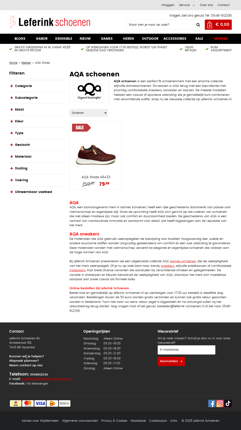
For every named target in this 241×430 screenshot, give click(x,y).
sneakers (167, 266)
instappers (77, 270)
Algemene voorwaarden (80, 420)
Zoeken (197, 25)
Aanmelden (169, 361)
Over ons (206, 5)
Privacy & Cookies (114, 420)
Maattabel (138, 420)
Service (184, 5)
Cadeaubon (158, 420)
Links (173, 420)
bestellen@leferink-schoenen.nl (47, 379)
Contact (223, 5)
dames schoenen (183, 261)
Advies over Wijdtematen (40, 420)
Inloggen (168, 5)
